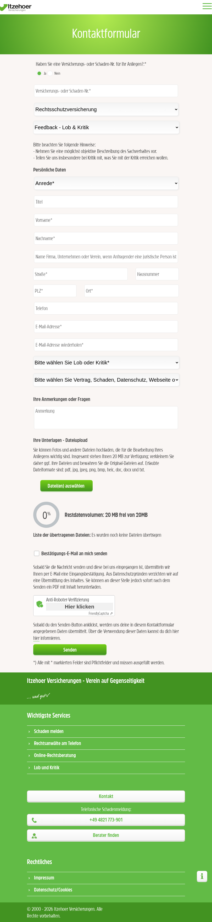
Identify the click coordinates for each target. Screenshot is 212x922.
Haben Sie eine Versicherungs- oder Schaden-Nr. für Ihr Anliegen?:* (91, 64)
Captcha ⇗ (101, 613)
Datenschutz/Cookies (53, 889)
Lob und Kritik (46, 767)
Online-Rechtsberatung (55, 755)
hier (36, 638)
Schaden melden (49, 731)
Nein (57, 73)
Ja (45, 73)
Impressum (44, 877)
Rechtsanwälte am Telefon (57, 743)
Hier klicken (79, 607)
